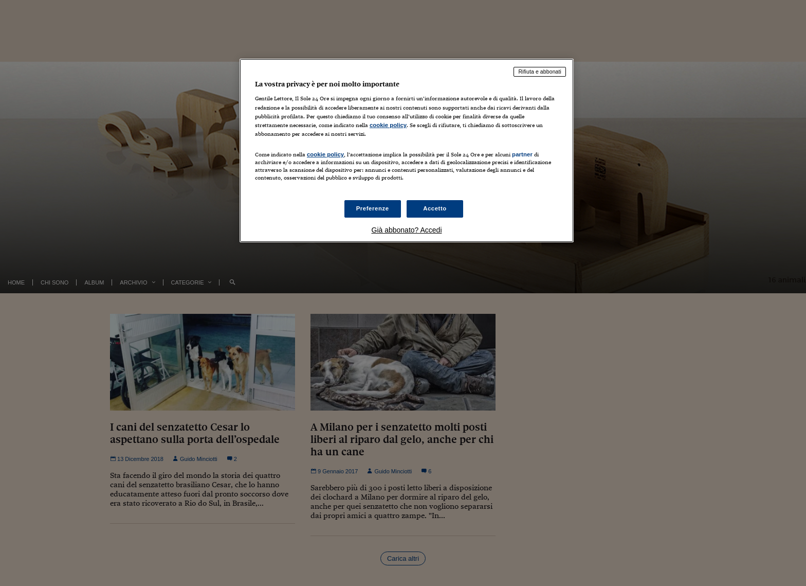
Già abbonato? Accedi (407, 230)
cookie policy (388, 125)
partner (522, 154)
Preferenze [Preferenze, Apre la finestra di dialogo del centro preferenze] (372, 208)
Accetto (435, 208)
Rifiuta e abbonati (539, 71)
